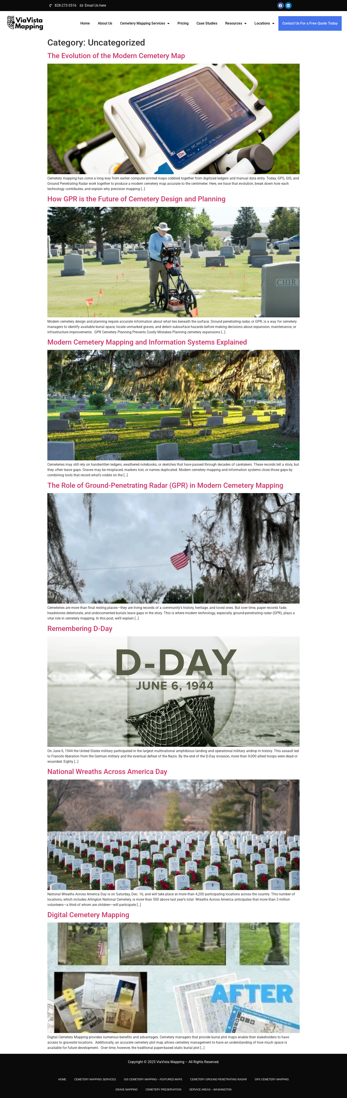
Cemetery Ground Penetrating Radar (218, 1079)
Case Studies (207, 23)
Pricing (183, 23)
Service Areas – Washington (210, 1089)
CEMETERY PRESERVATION (163, 1089)
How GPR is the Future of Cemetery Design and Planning (136, 199)
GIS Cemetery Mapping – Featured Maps (153, 1079)
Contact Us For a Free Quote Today (310, 23)
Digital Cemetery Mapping (88, 915)
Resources (236, 23)
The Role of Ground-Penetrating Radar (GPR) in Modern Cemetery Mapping (165, 485)
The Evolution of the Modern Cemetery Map (116, 55)
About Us (105, 23)
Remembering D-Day (79, 628)
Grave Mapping (127, 1089)
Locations (264, 23)
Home (85, 23)
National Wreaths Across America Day (107, 771)
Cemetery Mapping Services (145, 23)
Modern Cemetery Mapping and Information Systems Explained (147, 342)
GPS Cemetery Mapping (272, 1079)
